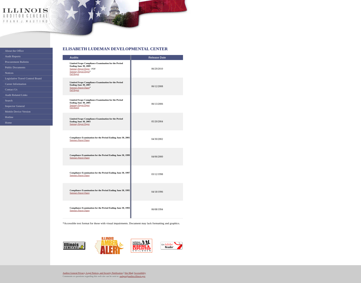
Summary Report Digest (79, 69)
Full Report (74, 74)
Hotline (9, 117)
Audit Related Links (16, 94)
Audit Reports (13, 56)
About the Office (14, 50)
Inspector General (15, 105)
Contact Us (11, 89)
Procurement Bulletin (17, 61)
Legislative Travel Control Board (23, 78)
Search (9, 100)
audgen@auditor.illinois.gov (132, 276)
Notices (9, 72)
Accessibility (140, 273)
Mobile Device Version (18, 111)
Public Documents (15, 67)
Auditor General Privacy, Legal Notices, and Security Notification (93, 273)
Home (8, 122)
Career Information (15, 83)
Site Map (129, 273)
